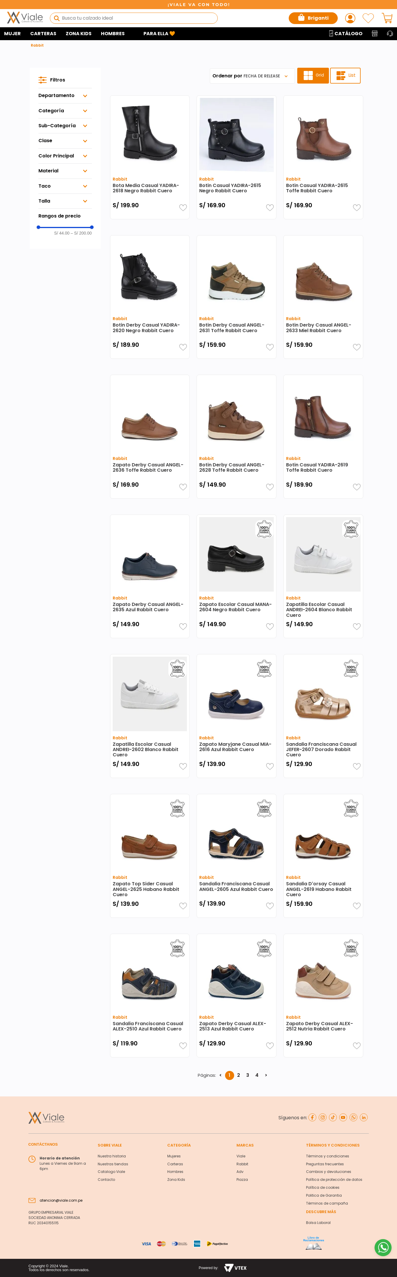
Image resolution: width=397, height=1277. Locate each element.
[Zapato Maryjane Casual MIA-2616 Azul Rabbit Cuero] (236, 716)
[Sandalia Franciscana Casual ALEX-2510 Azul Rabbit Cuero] (150, 995)
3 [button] (247, 1075)
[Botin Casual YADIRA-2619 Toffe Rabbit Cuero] (323, 436)
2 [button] (238, 1075)
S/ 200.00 (81, 233)
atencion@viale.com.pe (61, 1200)
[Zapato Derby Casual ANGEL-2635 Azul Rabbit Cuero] (150, 576)
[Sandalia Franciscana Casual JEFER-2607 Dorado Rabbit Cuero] (323, 716)
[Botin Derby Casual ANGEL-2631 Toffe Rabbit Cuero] (236, 297)
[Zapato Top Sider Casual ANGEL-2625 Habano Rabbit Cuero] (150, 856)
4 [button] (257, 1075)
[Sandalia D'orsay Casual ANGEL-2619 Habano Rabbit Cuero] (323, 856)
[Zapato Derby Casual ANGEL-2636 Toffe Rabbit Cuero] (150, 436)
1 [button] (229, 1075)
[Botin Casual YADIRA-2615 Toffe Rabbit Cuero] (323, 157)
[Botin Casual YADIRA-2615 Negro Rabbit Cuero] (236, 157)
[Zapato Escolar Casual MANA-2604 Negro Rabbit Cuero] (236, 576)
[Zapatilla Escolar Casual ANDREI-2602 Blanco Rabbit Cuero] (150, 716)
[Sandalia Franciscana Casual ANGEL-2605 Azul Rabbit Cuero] (236, 856)
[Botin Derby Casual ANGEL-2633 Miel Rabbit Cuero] (323, 297)
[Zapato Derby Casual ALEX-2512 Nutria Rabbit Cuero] (323, 995)
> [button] (266, 1075)
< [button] (220, 1075)
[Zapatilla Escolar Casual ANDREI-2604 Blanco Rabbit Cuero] (323, 576)
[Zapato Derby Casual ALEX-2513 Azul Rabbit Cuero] (236, 995)
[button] (65, 95)
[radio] (313, 76)
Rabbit (37, 45)
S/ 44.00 (62, 233)
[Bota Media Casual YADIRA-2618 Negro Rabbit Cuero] (150, 157)
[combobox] (134, 18)
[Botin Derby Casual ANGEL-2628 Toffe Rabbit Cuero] (236, 436)
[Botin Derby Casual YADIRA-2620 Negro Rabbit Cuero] (150, 297)
